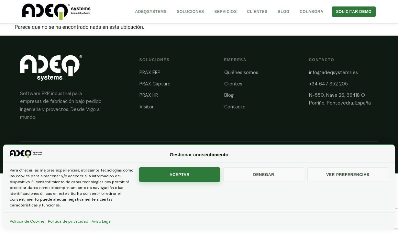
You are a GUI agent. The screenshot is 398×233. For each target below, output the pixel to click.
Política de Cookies (27, 221)
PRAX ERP (149, 72)
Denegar (263, 174)
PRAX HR (148, 95)
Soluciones (190, 11)
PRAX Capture (155, 84)
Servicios (225, 11)
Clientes (257, 11)
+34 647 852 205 (328, 84)
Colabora (311, 11)
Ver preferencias (348, 174)
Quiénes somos (241, 72)
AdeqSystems (151, 11)
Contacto (235, 107)
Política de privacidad (68, 221)
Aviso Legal (102, 221)
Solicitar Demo (353, 11)
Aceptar (180, 174)
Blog (284, 11)
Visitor (146, 107)
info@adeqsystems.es (333, 72)
